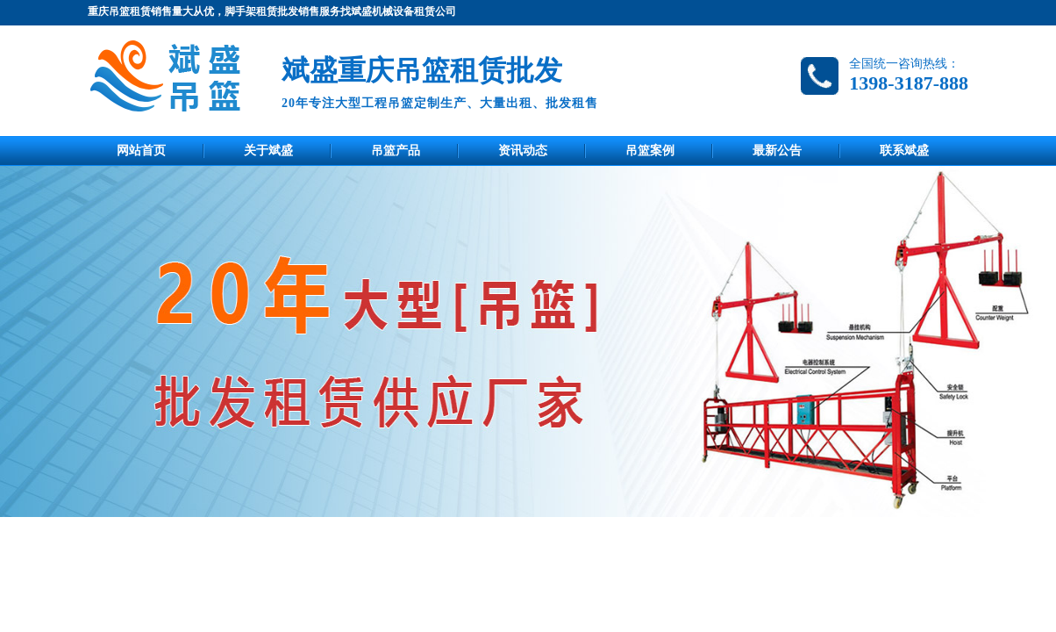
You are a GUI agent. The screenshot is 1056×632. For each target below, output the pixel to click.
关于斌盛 (268, 150)
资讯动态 (522, 150)
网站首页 (141, 150)
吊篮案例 (649, 150)
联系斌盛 (904, 150)
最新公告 (777, 150)
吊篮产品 (395, 150)
